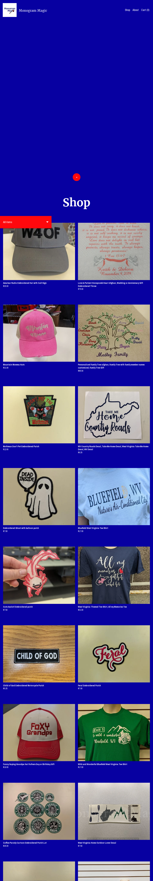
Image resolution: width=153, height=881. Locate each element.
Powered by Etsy (31, 876)
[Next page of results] (95, 868)
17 (91, 868)
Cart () (145, 10)
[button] (26, 70)
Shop (127, 10)
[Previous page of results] (58, 868)
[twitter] (139, 876)
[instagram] (149, 876)
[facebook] (133, 876)
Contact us (101, 876)
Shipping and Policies (117, 876)
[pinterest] (144, 876)
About (136, 10)
